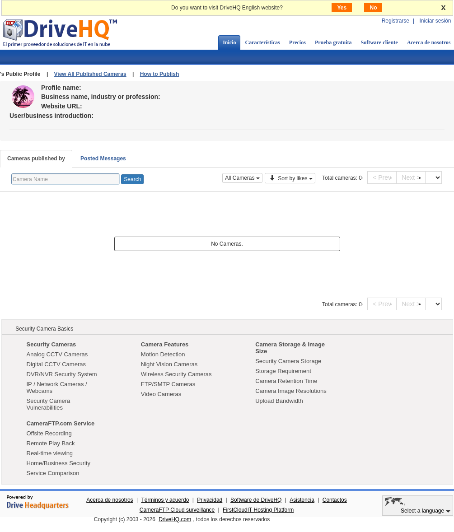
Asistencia (302, 500)
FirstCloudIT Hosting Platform (258, 510)
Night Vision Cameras (169, 364)
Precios (297, 42)
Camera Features (165, 344)
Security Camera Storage (288, 361)
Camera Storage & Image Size (290, 348)
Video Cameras (161, 394)
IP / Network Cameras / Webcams (57, 387)
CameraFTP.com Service (61, 423)
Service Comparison (53, 473)
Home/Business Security (59, 463)
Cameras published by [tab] (36, 158)
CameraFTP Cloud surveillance (177, 510)
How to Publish (159, 74)
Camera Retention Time (286, 381)
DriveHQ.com (175, 519)
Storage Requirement (283, 371)
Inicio (229, 42)
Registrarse (395, 21)
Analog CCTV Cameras (57, 354)
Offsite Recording (49, 433)
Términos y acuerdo (165, 500)
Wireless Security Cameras (176, 374)
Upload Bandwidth (279, 400)
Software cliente (379, 42)
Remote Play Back (51, 443)
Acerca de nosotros (109, 500)
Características (262, 42)
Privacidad (209, 500)
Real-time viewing (50, 453)
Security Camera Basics (44, 329)
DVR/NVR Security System (62, 374)
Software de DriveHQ (255, 500)
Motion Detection (163, 354)
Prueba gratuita (333, 42)
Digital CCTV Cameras (56, 364)
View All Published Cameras (90, 74)
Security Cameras (51, 344)
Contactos (335, 500)
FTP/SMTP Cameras (168, 384)
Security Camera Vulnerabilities (48, 404)
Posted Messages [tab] (103, 158)
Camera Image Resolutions (291, 390)
